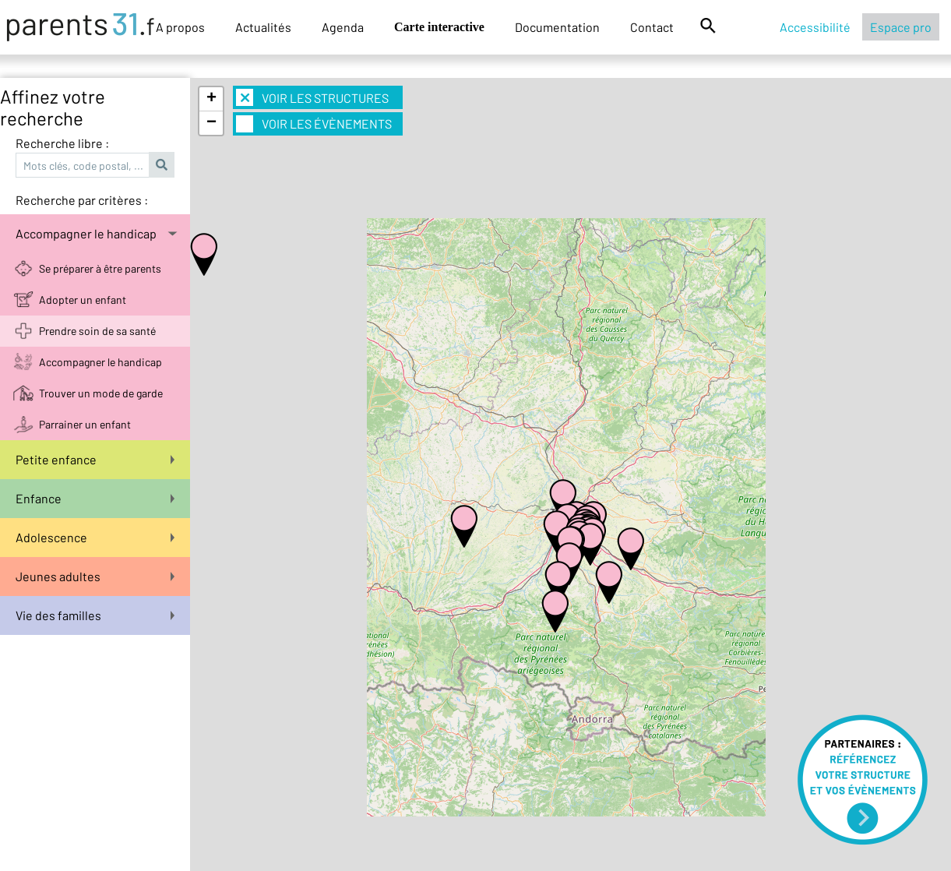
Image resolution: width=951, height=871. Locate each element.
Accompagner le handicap (97, 233)
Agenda (343, 26)
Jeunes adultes (95, 576)
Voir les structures (312, 97)
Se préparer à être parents (100, 268)
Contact (652, 26)
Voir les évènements (314, 123)
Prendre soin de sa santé (97, 330)
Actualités (263, 26)
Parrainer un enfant (85, 424)
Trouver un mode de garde (101, 393)
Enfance (95, 498)
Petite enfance (95, 459)
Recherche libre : (62, 143)
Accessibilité (815, 26)
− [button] (211, 123)
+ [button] (211, 99)
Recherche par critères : (82, 199)
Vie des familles (95, 615)
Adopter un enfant (82, 299)
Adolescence (95, 537)
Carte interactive (439, 27)
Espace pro (901, 26)
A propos (180, 26)
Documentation (557, 26)
